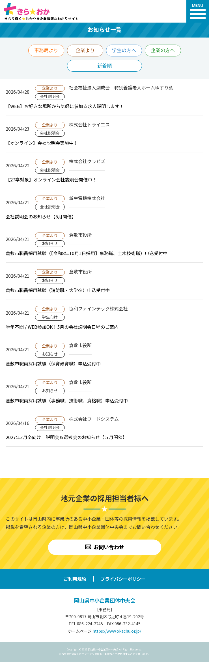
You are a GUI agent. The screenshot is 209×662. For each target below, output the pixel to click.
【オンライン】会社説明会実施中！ (42, 142)
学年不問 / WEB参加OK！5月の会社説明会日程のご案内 (62, 326)
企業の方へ (163, 50)
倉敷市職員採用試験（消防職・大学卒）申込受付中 (58, 290)
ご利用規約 (75, 578)
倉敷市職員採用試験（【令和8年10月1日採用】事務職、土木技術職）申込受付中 (86, 253)
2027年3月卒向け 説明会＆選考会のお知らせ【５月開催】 (66, 437)
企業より (85, 50)
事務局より (46, 50)
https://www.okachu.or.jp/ (116, 631)
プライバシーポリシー (123, 578)
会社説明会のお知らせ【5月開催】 (41, 216)
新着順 (104, 65)
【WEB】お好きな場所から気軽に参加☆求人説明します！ (65, 106)
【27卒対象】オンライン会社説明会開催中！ (51, 179)
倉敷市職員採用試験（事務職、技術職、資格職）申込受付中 (67, 400)
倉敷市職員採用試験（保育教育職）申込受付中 (53, 363)
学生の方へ (124, 50)
